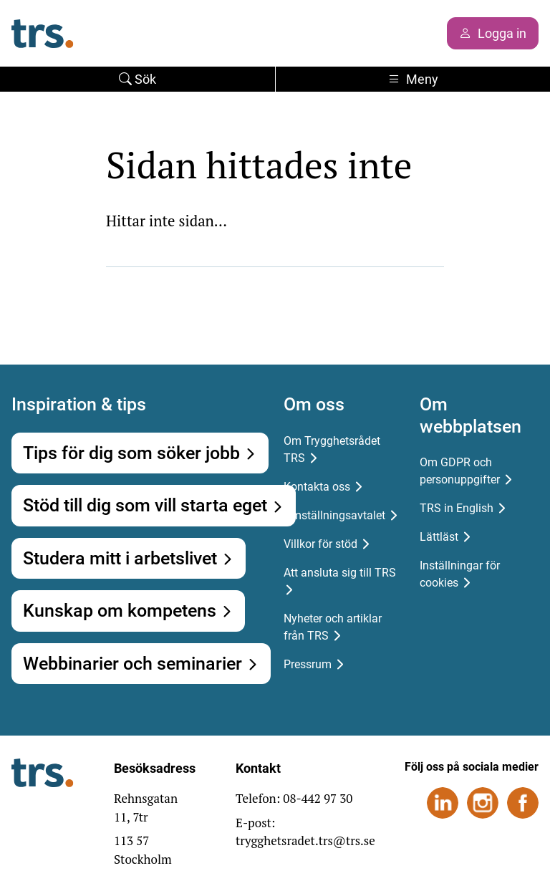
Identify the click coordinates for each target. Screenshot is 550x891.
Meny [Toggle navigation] (412, 79)
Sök (137, 79)
